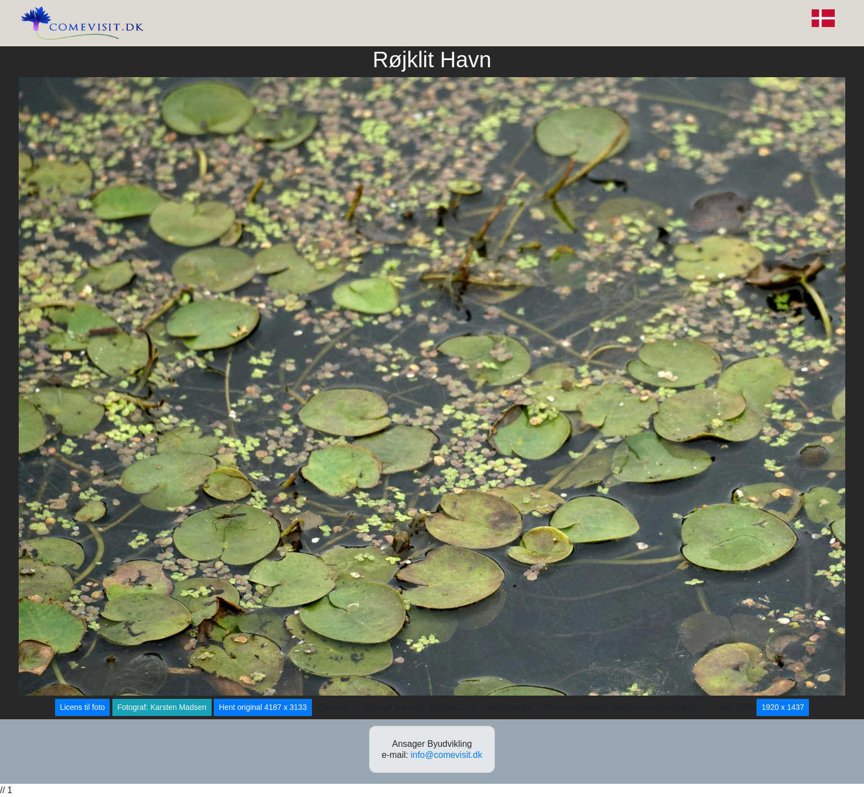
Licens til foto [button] (82, 707)
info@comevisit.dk (446, 755)
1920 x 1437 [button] (783, 707)
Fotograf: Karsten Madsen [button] (162, 707)
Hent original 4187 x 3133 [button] (263, 707)
